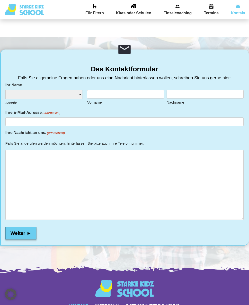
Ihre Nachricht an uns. (35, 115)
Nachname (175, 85)
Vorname (94, 85)
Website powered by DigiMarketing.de (124, 303)
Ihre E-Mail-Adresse (32, 95)
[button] (10, 294)
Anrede (11, 85)
